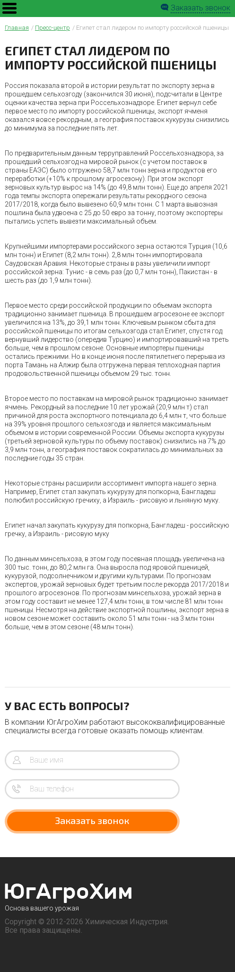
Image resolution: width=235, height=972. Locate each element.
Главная (17, 27)
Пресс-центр (52, 27)
